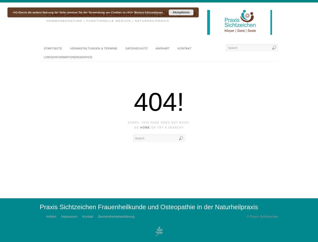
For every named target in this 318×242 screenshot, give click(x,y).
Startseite (53, 48)
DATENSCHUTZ (136, 48)
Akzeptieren (181, 12)
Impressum (69, 216)
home (145, 127)
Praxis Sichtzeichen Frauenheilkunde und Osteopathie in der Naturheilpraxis (149, 207)
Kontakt (185, 48)
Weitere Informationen (148, 12)
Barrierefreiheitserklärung (116, 216)
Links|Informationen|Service (68, 57)
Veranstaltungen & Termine (94, 48)
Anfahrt (163, 48)
